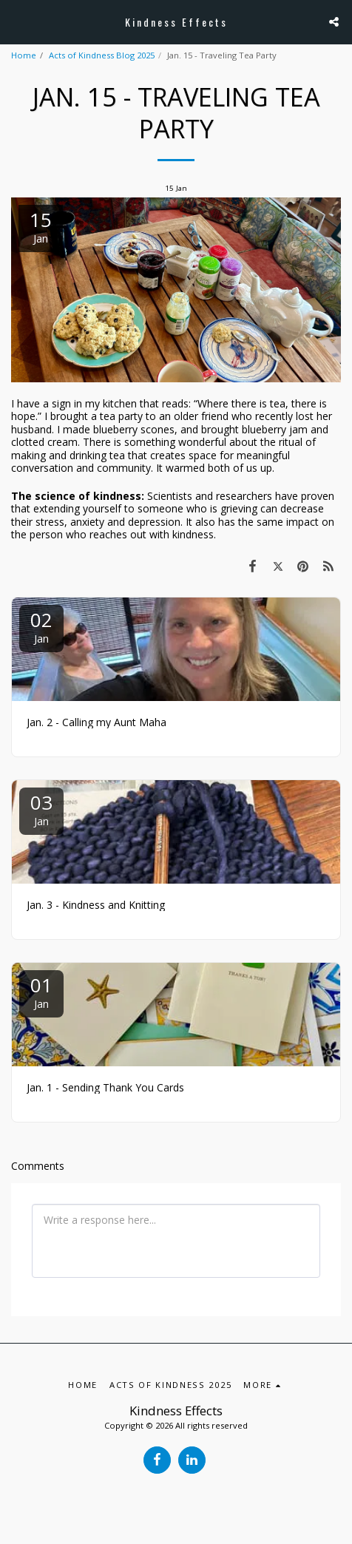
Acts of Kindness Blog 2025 (102, 55)
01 (41, 991)
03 (41, 808)
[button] (16, 21)
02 (41, 626)
